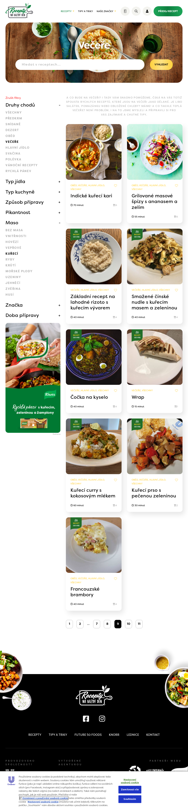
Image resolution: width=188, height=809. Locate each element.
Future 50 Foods (88, 735)
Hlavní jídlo (17, 148)
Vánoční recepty (21, 165)
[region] (94, 790)
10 (128, 624)
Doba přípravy (22, 315)
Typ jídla (15, 181)
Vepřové (13, 248)
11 (139, 624)
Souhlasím (130, 799)
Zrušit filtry (13, 98)
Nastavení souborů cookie (43, 801)
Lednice (133, 735)
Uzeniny (13, 277)
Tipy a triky (85, 11)
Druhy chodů (20, 105)
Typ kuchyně (20, 192)
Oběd (10, 136)
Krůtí (10, 265)
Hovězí (12, 242)
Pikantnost (17, 212)
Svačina (12, 153)
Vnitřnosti (16, 236)
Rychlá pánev (18, 171)
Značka (14, 305)
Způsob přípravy (24, 202)
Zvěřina (13, 289)
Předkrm (13, 118)
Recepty (66, 11)
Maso (11, 223)
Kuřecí (11, 254)
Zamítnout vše (130, 789)
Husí (9, 295)
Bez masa (14, 230)
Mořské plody (19, 271)
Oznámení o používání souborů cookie (45, 798)
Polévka (13, 159)
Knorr (114, 735)
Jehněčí (12, 283)
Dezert (12, 130)
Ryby (10, 259)
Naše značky (105, 11)
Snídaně (13, 124)
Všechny (13, 112)
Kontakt (153, 735)
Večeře (12, 142)
